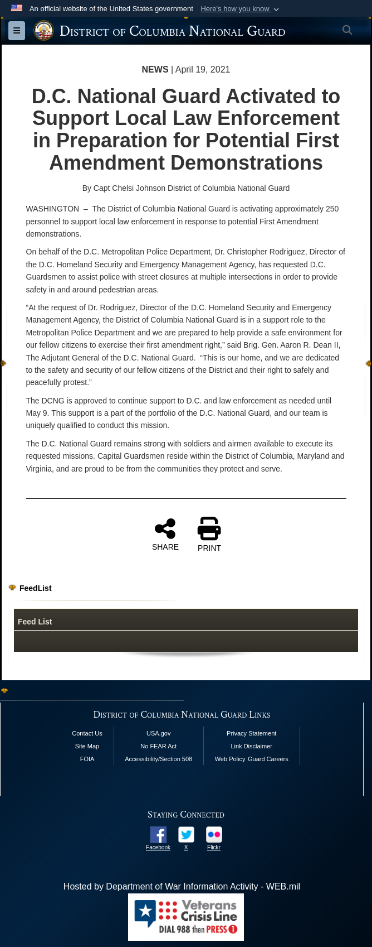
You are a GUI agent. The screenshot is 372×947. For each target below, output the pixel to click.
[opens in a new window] (158, 834)
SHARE (165, 534)
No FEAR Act (158, 746)
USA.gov (158, 733)
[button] (240, 9)
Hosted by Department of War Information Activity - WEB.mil (181, 886)
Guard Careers (268, 759)
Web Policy (230, 759)
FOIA (87, 759)
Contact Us (87, 733)
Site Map (87, 746)
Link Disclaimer (251, 746)
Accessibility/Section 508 (158, 759)
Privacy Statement (251, 733)
